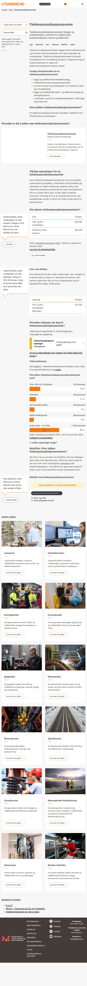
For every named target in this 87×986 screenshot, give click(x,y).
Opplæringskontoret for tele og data (22, 935)
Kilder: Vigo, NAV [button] (38, 521)
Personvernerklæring (34, 965)
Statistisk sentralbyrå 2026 (47, 266)
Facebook (57, 944)
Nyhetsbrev (57, 960)
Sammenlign (16, 55)
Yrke (31, 68)
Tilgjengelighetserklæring (36, 969)
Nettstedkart (31, 961)
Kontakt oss (31, 953)
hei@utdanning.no (77, 962)
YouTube (57, 955)
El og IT (9, 929)
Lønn (47, 68)
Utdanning (39, 68)
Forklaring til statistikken (41, 461)
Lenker (72, 68)
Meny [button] (82, 4)
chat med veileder (45, 4)
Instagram (57, 950)
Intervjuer (55, 68)
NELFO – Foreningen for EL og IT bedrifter (25, 932)
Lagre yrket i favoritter (16, 48)
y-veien (57, 393)
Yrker (11, 10)
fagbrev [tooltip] (37, 390)
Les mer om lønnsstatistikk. (42, 273)
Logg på (29, 973)
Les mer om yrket (14, 596)
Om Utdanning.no (33, 944)
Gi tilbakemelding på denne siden (34, 978)
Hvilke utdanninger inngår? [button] (43, 466)
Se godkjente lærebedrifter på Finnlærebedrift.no (46, 516)
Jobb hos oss (31, 957)
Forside (4, 10)
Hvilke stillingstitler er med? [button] (42, 524)
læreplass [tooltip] (65, 486)
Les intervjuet (56, 180)
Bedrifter (64, 68)
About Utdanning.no (34, 949)
